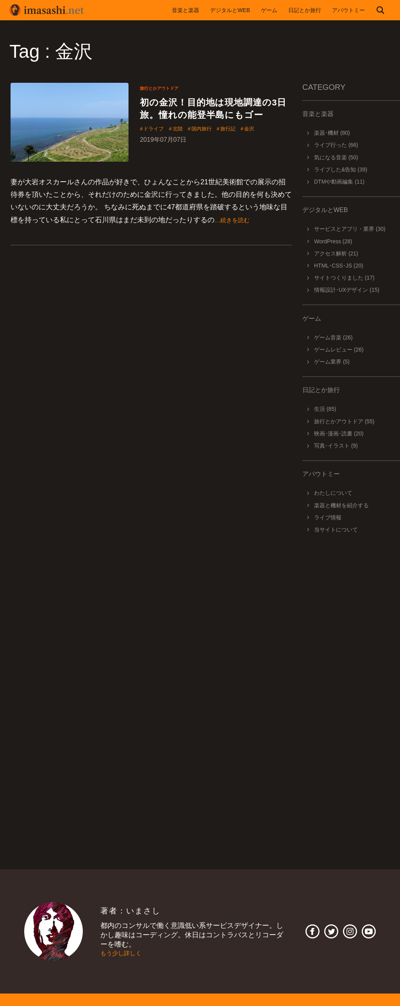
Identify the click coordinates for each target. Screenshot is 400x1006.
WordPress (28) (333, 241)
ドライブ (156, 148)
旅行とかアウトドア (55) (344, 421)
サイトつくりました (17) (344, 278)
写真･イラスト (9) (336, 445)
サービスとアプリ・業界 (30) (350, 229)
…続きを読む (235, 222)
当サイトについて (336, 529)
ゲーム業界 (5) (332, 362)
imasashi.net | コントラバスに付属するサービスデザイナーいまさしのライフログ (52, 10)
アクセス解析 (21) (336, 253)
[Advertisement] (351, 649)
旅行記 (247, 148)
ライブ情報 (327, 517)
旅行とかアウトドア (164, 88)
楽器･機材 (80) (332, 133)
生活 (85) (325, 409)
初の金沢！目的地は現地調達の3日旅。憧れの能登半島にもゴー (214, 117)
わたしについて (333, 493)
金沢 (274, 148)
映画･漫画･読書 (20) (339, 433)
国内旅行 (215, 148)
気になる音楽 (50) (336, 157)
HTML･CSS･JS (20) (338, 265)
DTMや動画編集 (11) (339, 181)
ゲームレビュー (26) (339, 349)
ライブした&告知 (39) (340, 169)
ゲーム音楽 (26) (333, 337)
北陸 (186, 148)
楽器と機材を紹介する (341, 505)
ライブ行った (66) (336, 145)
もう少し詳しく (125, 953)
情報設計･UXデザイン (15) (346, 290)
